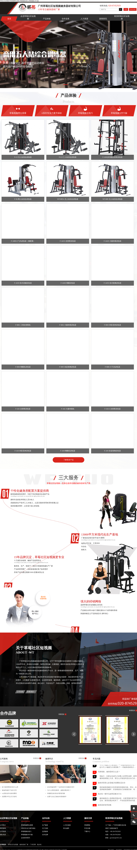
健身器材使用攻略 (104, 766)
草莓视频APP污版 (27, 834)
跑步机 (39, 844)
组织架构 (3, 828)
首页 (9, 19)
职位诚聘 (66, 828)
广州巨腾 (33, 844)
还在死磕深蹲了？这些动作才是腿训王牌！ (60, 787)
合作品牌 (45, 834)
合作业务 (65, 19)
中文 (126, 9)
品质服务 (45, 831)
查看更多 (31, 692)
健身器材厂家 (23, 844)
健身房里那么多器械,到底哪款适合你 (111, 788)
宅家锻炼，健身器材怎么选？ (109, 777)
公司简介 (3, 825)
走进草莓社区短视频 (28, 17)
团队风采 (3, 834)
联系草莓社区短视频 (121, 17)
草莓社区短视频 (13, 844)
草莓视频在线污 (26, 831)
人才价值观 (67, 825)
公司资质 (20, 692)
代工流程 (45, 828)
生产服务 (45, 825)
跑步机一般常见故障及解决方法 (110, 799)
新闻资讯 (103, 19)
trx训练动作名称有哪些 (8, 793)
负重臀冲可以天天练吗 (8, 796)
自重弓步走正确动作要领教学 (55, 796)
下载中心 (87, 831)
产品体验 (47, 19)
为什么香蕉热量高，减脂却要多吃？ (58, 790)
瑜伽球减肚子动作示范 (8, 790)
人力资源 (84, 19)
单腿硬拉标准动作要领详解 (55, 793)
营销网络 (87, 825)
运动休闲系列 (25, 838)
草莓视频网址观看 (27, 825)
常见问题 (87, 828)
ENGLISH (132, 9)
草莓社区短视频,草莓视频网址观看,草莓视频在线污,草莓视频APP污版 (19, 1)
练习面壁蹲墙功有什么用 (9, 787)
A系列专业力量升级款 (28, 828)
